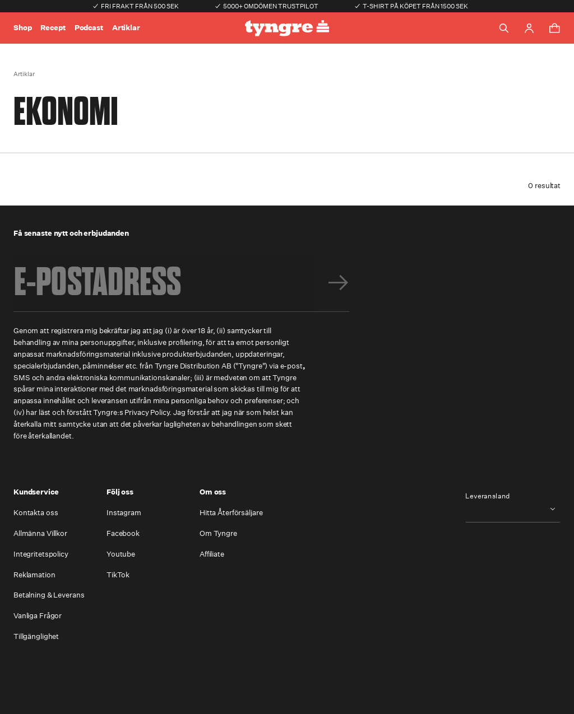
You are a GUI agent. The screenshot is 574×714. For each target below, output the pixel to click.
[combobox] (513, 509)
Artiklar (126, 27)
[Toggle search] (504, 28)
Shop (22, 27)
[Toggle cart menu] (554, 28)
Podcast (89, 27)
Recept (52, 27)
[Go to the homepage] (287, 28)
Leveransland (487, 496)
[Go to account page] (529, 28)
